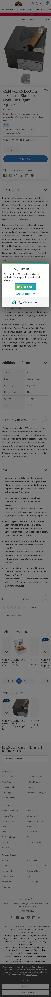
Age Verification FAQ (25, 294)
